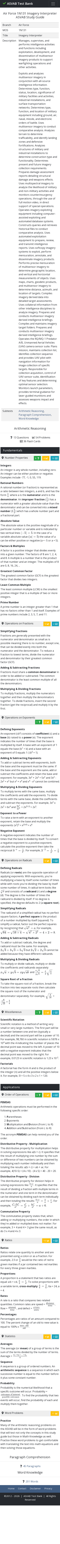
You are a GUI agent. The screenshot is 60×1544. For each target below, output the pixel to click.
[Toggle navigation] (53, 4)
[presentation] (8, 495)
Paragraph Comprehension (35, 414)
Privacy (48, 1488)
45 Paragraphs (32, 1466)
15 (46, 1240)
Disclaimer (35, 1488)
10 (55, 458)
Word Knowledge (29, 418)
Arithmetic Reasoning (31, 411)
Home (11, 1488)
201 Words (32, 1481)
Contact (22, 1488)
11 (55, 1413)
